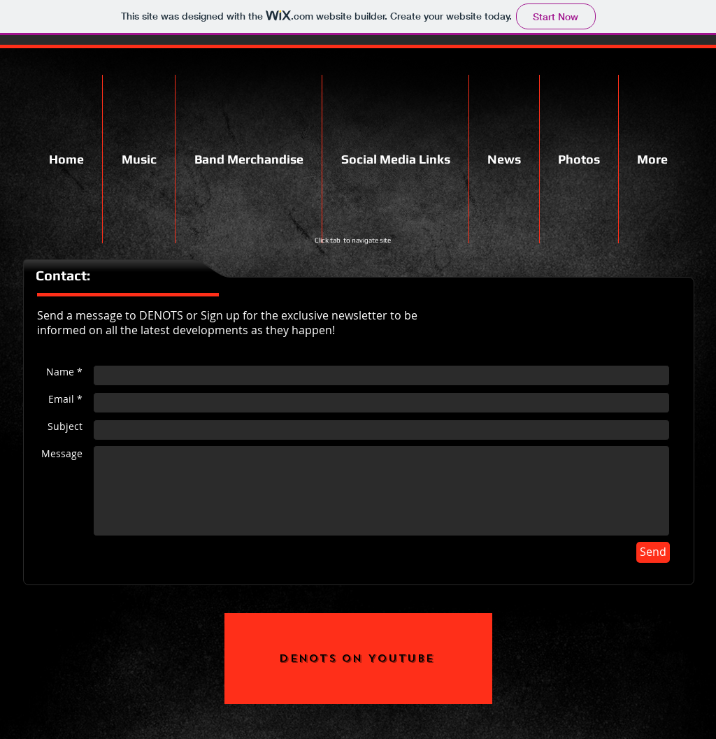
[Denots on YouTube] (358, 658)
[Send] (653, 552)
